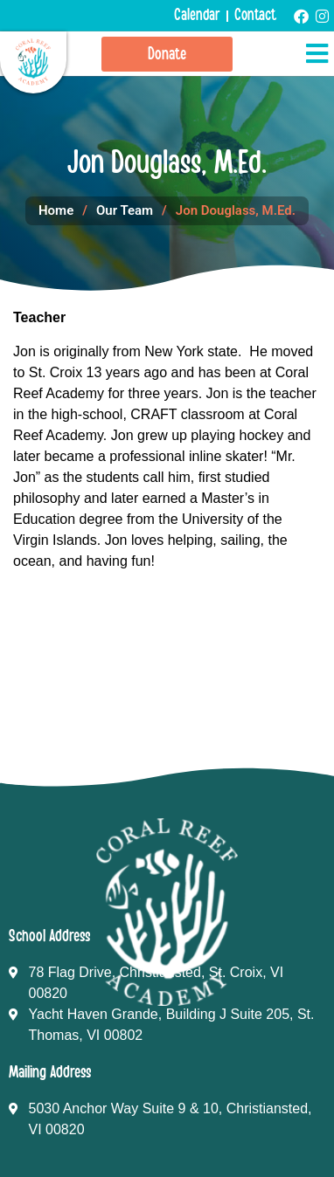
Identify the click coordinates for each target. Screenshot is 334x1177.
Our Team (124, 210)
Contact (255, 15)
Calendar (197, 15)
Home (55, 210)
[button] (316, 54)
